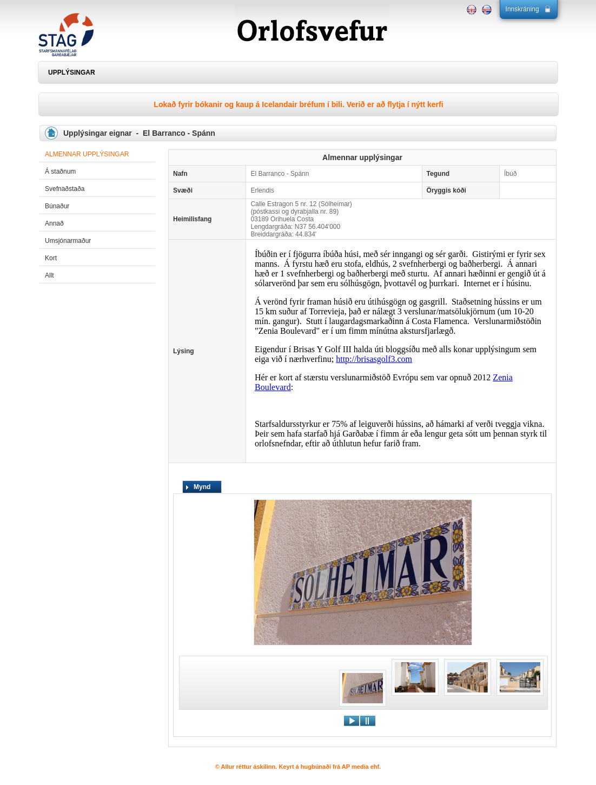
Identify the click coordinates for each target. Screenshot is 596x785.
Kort (51, 258)
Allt (49, 275)
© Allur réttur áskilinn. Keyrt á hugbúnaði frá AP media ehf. (298, 766)
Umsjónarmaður (68, 241)
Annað (54, 223)
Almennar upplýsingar (87, 154)
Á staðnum (60, 171)
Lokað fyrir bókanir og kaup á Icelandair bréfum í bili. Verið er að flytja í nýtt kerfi (298, 104)
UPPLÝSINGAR (71, 72)
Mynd (202, 487)
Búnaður (57, 206)
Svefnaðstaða (64, 189)
